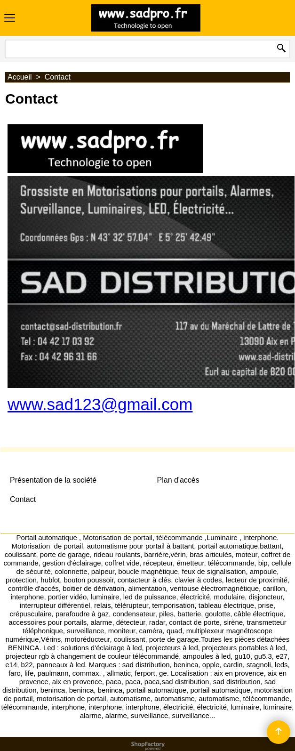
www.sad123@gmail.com (100, 404)
